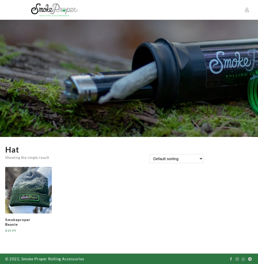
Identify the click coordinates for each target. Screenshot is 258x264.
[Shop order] (176, 158)
